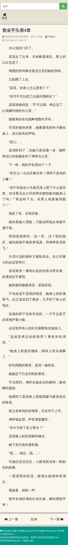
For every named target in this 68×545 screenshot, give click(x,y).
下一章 (57, 519)
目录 (34, 519)
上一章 (11, 519)
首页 (4, 16)
